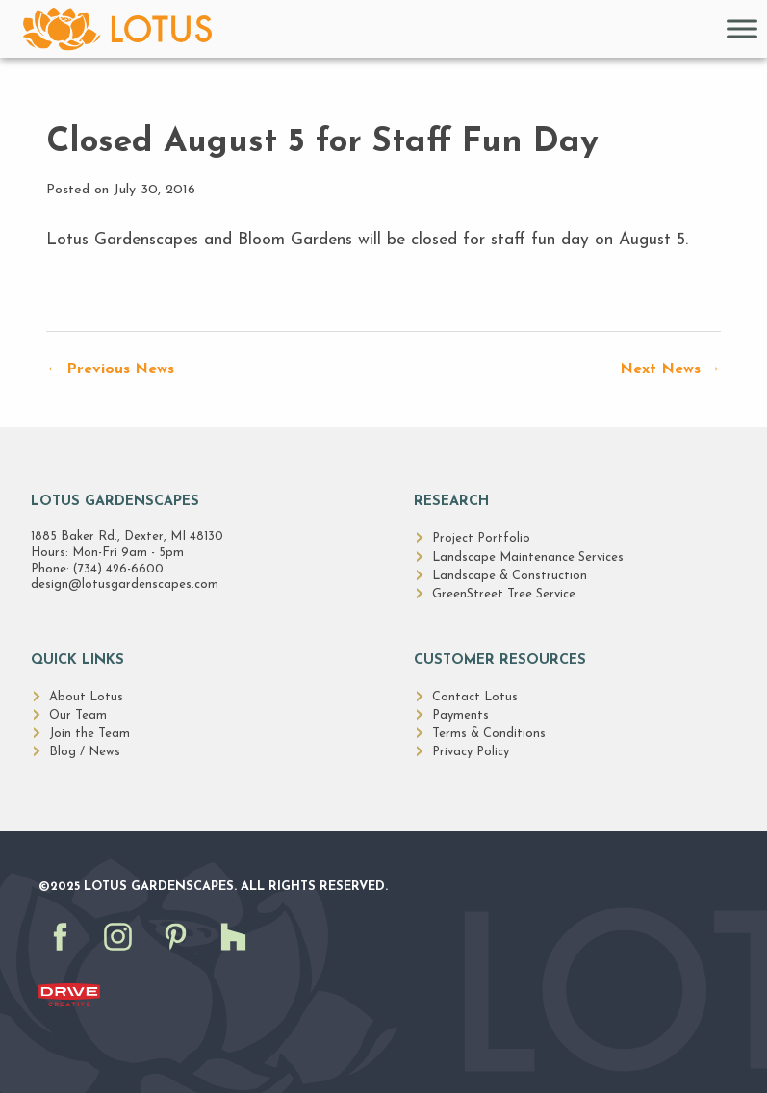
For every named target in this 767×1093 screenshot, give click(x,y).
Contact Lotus (475, 697)
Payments (460, 715)
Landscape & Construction (509, 576)
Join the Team (89, 733)
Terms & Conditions (489, 733)
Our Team (78, 715)
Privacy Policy (470, 752)
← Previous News (110, 369)
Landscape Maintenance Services (528, 557)
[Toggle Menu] (742, 28)
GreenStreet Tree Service (503, 594)
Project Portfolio (481, 538)
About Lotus (86, 697)
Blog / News (84, 752)
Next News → (670, 369)
